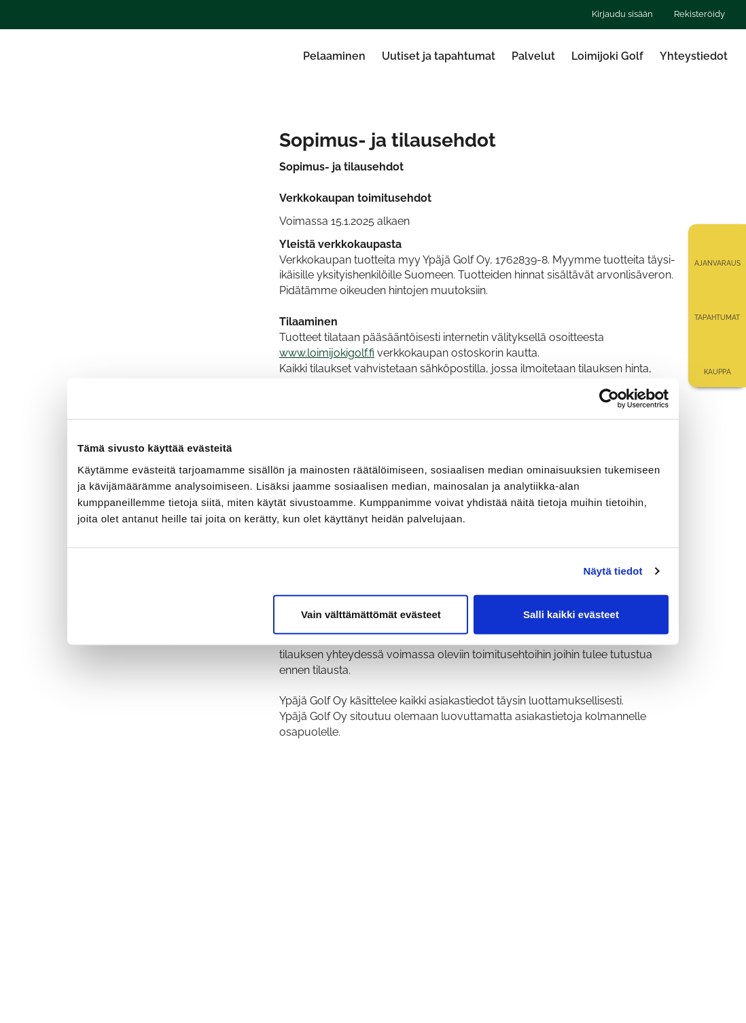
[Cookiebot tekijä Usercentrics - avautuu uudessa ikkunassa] (609, 399)
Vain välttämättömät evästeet (371, 614)
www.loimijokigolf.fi (326, 352)
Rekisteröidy (699, 14)
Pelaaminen (334, 56)
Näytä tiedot (613, 571)
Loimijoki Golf (607, 56)
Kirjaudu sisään (622, 14)
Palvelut (533, 56)
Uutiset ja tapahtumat (438, 56)
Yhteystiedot (694, 56)
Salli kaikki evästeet (571, 614)
